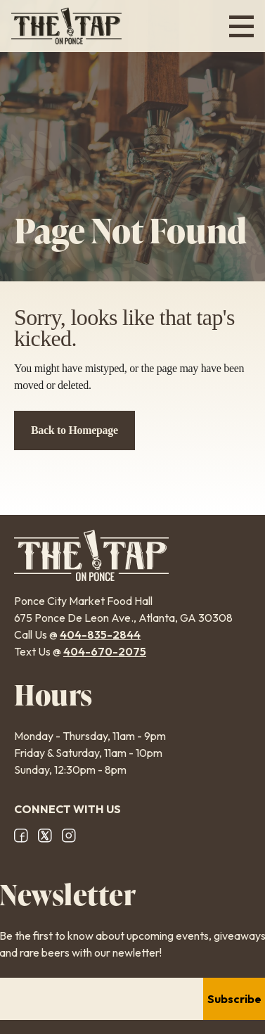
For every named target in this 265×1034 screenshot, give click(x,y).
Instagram (69, 836)
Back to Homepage (74, 430)
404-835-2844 (100, 634)
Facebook (21, 836)
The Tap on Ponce (66, 26)
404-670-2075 (104, 651)
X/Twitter (45, 836)
